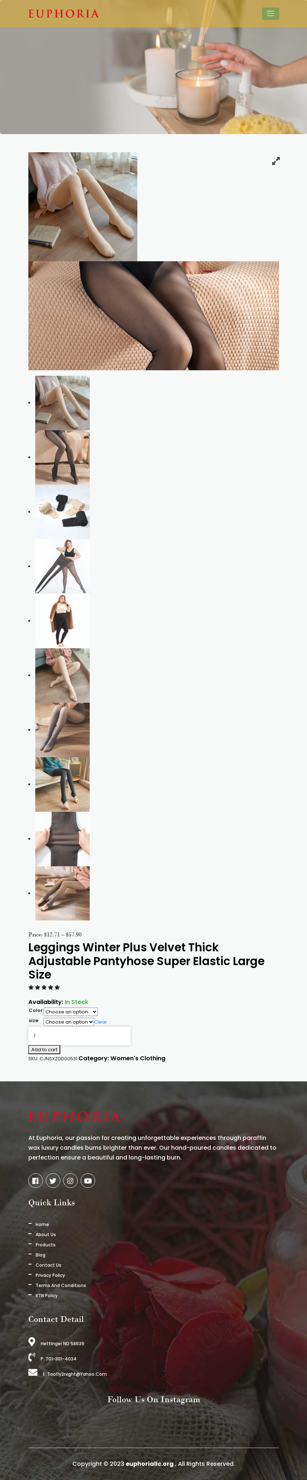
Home (42, 1224)
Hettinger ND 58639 (56, 1343)
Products (46, 1245)
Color (36, 1010)
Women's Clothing (137, 1058)
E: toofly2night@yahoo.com (67, 1374)
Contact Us (48, 1265)
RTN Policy (47, 1296)
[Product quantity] (79, 1036)
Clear (100, 1022)
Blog (40, 1255)
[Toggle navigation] (270, 14)
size (33, 1020)
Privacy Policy (50, 1275)
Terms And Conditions (61, 1285)
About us (46, 1234)
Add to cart (44, 1049)
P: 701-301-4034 (52, 1359)
